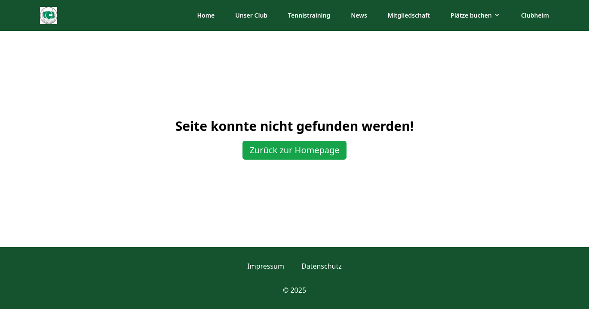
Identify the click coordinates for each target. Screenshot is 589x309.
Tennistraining (309, 15)
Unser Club (251, 15)
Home (206, 15)
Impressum (265, 266)
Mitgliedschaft (409, 15)
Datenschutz (321, 266)
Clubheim (535, 15)
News (359, 15)
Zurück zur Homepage (294, 150)
